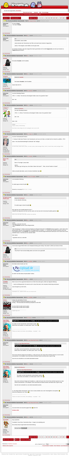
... (44, 18)
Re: (27, 35)
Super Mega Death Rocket (24, 343)
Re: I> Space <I (30, 134)
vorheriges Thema (8, 439)
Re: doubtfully (29, 261)
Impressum (35, 455)
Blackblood (10, 443)
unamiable (21, 77)
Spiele (52, 454)
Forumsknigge (45, 12)
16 (49, 18)
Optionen (6, 18)
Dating (55, 454)
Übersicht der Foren (27, 12)
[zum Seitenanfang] (6, 33)
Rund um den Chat (16, 14)
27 (60, 18)
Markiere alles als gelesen (8, 445)
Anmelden (18, 10)
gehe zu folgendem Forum (40, 444)
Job (40, 455)
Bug (22, 14)
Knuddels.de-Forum (7, 14)
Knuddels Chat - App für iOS (28, 454)
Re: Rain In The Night (31, 176)
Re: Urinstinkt (29, 156)
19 (56, 18)
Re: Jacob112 (29, 90)
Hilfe (40, 12)
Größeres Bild (15, 410)
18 (53, 18)
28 (63, 18)
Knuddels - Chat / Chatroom (54, 445)
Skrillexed (21, 108)
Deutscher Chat (5, 454)
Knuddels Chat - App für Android (15, 454)
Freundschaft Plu (46, 454)
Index (17, 439)
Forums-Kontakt (45, 445)
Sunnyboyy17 (22, 198)
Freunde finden (38, 454)
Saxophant (15, 443)
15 (46, 18)
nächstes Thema (25, 439)
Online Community (61, 454)
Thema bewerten (15, 18)
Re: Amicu (29, 317)
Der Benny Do (22, 367)
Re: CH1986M (29, 297)
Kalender (36, 12)
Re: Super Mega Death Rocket (32, 340)
